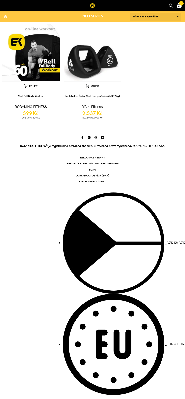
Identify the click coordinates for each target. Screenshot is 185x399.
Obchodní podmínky (92, 181)
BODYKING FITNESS (31, 106)
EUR (123, 344)
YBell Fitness (92, 106)
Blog (92, 169)
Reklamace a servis (92, 157)
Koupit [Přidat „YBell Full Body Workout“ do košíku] (33, 86)
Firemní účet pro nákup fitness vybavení (92, 163)
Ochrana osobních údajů (92, 175)
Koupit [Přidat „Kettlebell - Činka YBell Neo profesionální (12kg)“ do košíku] (95, 86)
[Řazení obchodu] (155, 17)
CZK (124, 243)
